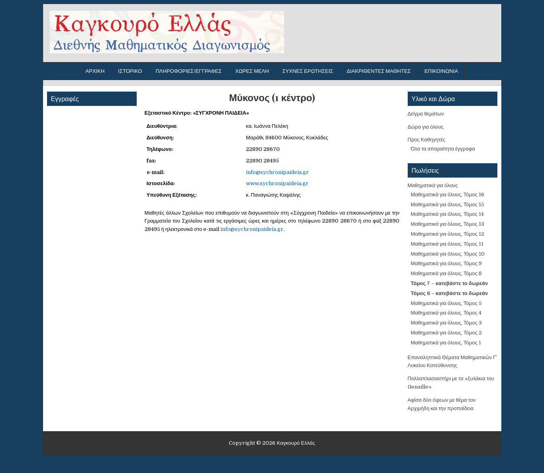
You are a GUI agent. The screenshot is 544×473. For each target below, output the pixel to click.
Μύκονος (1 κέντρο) (272, 97)
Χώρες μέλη (252, 71)
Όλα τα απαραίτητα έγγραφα (443, 149)
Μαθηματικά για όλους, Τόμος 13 (447, 224)
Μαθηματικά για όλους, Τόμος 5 (446, 303)
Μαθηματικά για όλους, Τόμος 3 (446, 323)
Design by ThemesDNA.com (272, 463)
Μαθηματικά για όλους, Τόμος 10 (448, 254)
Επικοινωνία (441, 71)
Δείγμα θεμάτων (426, 114)
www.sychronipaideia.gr (277, 183)
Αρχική (95, 71)
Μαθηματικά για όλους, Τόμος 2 (446, 333)
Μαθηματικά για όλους (433, 185)
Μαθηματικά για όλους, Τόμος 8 (446, 273)
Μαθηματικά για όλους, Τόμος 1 (446, 343)
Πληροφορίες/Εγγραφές (188, 71)
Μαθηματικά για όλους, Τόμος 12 (447, 234)
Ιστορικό (130, 71)
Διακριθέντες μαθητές (379, 71)
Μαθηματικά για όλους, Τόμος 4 (446, 313)
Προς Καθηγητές (427, 140)
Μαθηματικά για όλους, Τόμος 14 (447, 214)
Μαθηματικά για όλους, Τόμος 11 (447, 244)
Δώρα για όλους (426, 127)
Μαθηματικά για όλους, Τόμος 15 (447, 204)
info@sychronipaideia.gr (277, 172)
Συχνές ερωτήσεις (308, 71)
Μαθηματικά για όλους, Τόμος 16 (447, 194)
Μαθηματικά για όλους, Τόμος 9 (446, 263)
